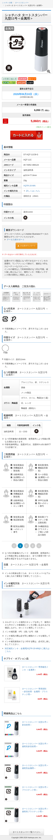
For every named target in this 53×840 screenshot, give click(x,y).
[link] (26, 674)
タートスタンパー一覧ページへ (26, 832)
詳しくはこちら (33, 191)
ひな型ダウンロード (26, 246)
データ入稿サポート (16, 239)
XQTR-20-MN (29, 186)
